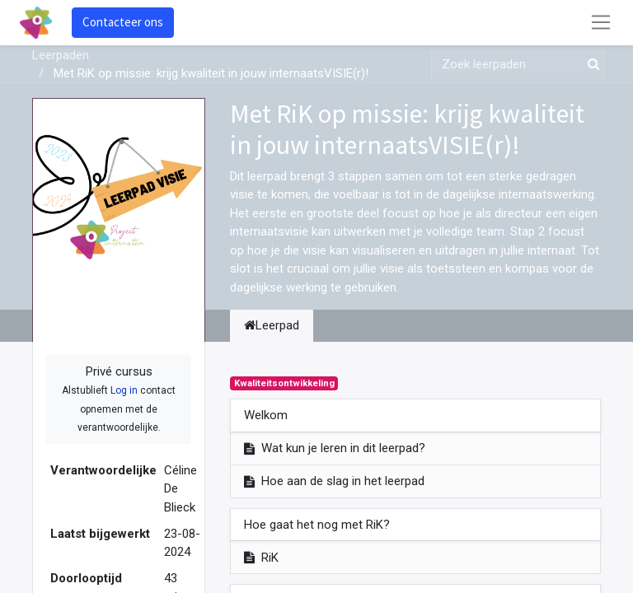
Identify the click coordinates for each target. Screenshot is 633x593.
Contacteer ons (122, 22)
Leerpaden (60, 55)
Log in (124, 390)
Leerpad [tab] (271, 325)
